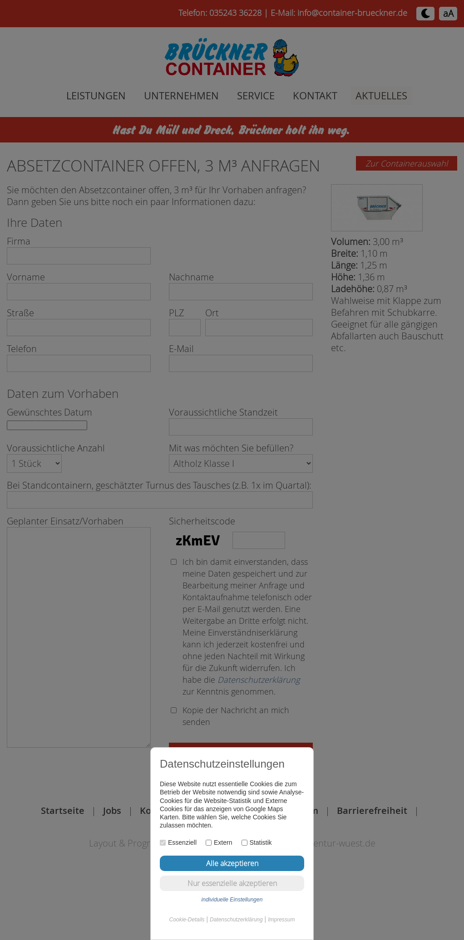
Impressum (281, 919)
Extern (219, 842)
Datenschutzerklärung (236, 919)
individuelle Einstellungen (232, 899)
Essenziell (178, 842)
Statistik (257, 842)
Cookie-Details (187, 919)
